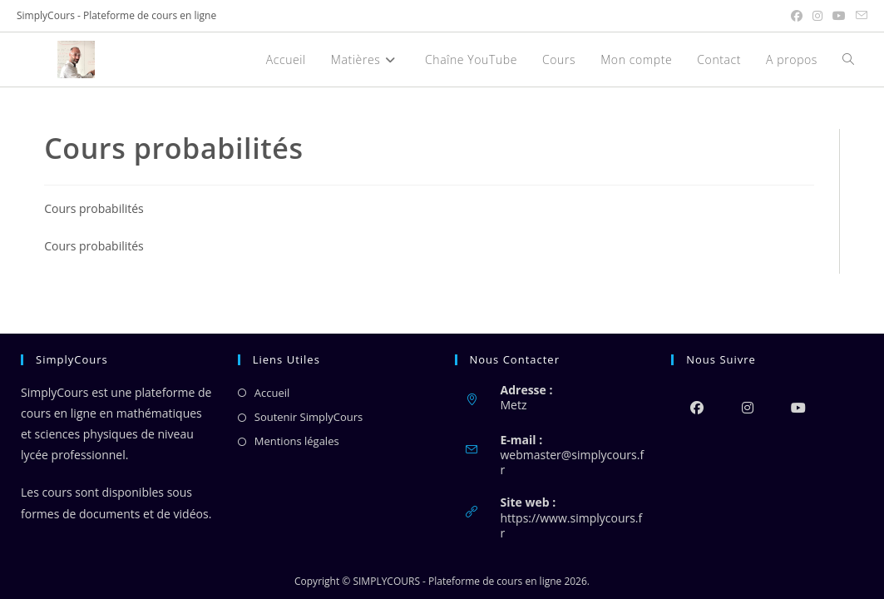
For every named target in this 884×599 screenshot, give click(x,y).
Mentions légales (296, 440)
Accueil (272, 392)
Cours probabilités (94, 208)
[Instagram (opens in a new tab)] (817, 15)
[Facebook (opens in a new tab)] (796, 15)
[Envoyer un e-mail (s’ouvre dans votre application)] (859, 15)
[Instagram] (747, 407)
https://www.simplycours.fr (572, 525)
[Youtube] (798, 407)
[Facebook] (696, 407)
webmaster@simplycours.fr (572, 462)
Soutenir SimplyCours (308, 416)
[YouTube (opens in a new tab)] (839, 15)
